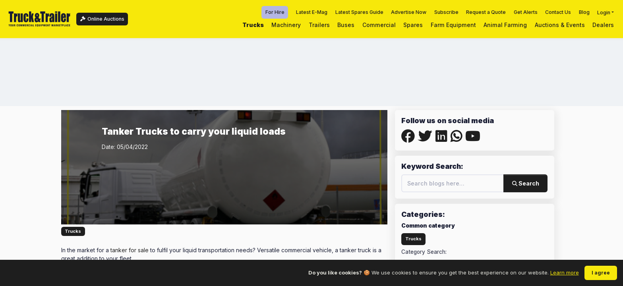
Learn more (564, 272)
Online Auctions (102, 19)
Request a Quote (486, 12)
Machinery (286, 24)
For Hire (274, 12)
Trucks (253, 24)
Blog (584, 12)
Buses (345, 24)
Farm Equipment (453, 24)
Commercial (379, 24)
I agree (601, 273)
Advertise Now (408, 12)
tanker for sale (129, 250)
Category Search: (424, 252)
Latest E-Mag (311, 12)
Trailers (319, 24)
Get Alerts (526, 12)
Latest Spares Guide (359, 12)
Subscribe (446, 12)
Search (525, 183)
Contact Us (558, 12)
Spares (413, 24)
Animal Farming (505, 24)
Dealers (603, 24)
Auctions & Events (560, 24)
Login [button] (603, 12)
